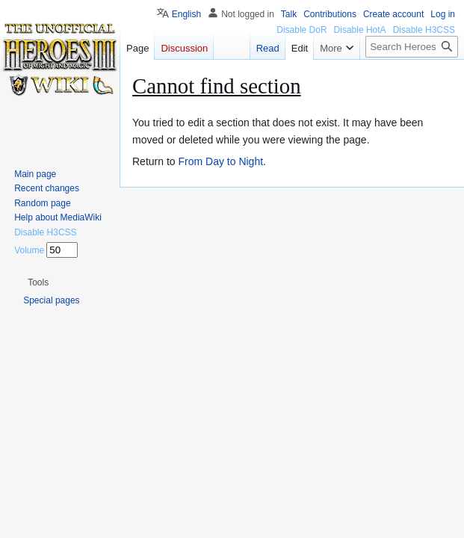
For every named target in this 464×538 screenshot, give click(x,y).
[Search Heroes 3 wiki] (411, 47)
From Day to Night (220, 161)
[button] (38, 282)
